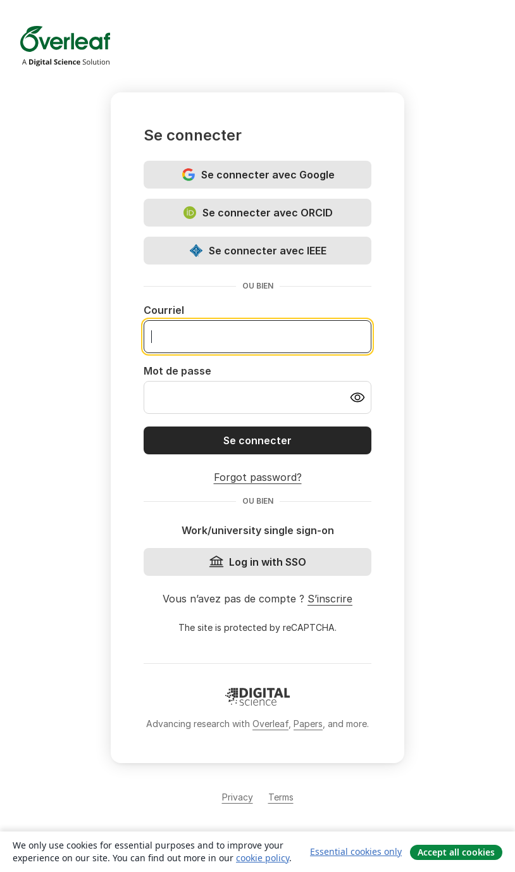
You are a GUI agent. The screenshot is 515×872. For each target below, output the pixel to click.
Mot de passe (177, 370)
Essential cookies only (356, 851)
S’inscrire (329, 598)
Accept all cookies (456, 852)
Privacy (237, 797)
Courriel (164, 310)
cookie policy (262, 858)
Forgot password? (258, 477)
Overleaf (270, 723)
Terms (281, 797)
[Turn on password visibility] (357, 397)
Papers (308, 723)
